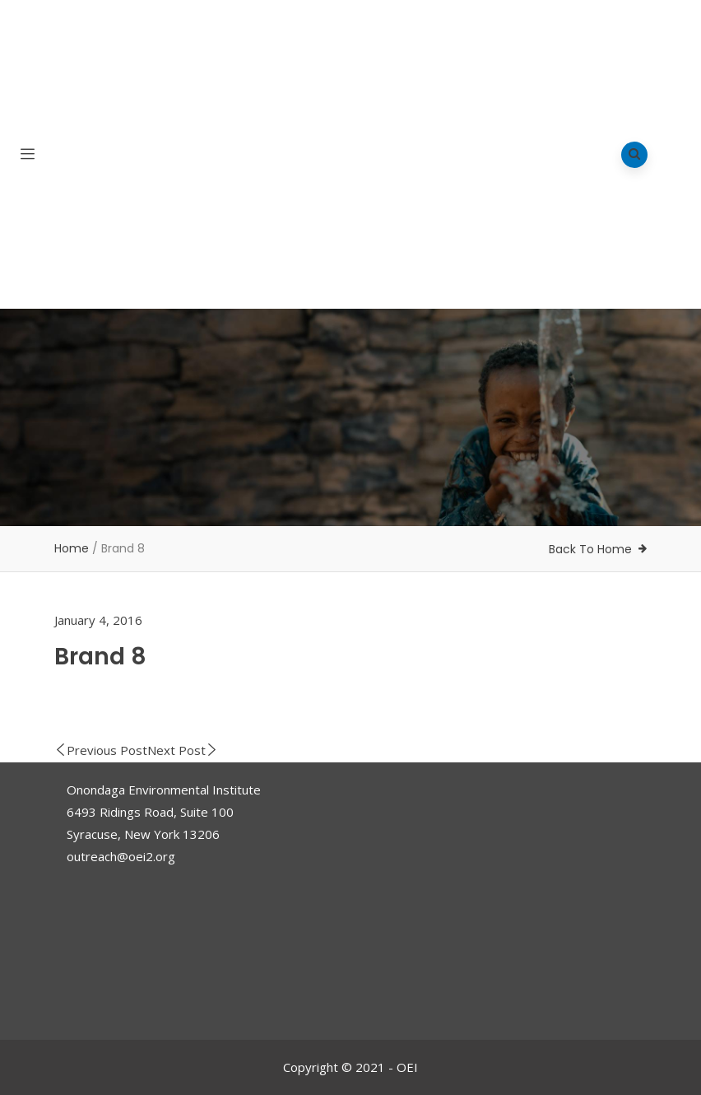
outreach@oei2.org (121, 856)
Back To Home (590, 549)
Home (71, 548)
